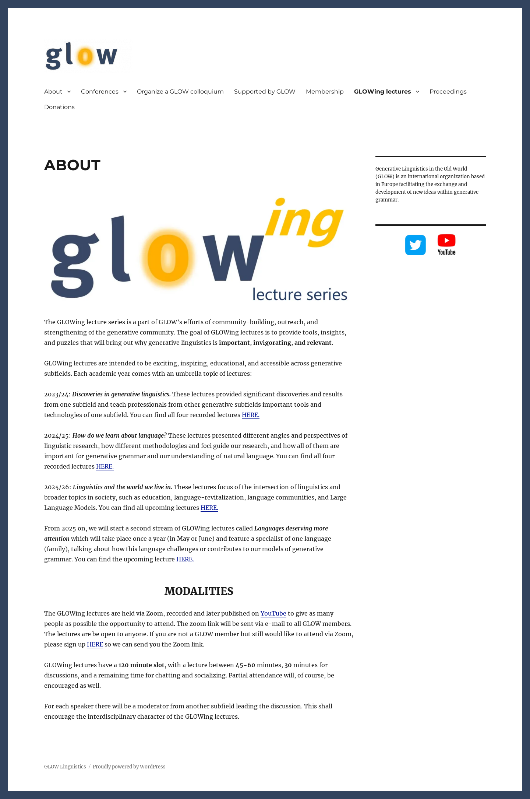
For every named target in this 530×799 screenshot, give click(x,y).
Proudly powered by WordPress (129, 767)
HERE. (250, 414)
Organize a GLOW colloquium (180, 91)
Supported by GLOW (265, 91)
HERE (95, 644)
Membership (325, 91)
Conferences (100, 91)
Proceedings (448, 91)
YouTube (273, 613)
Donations (59, 107)
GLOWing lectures (382, 91)
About (53, 91)
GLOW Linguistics (65, 767)
